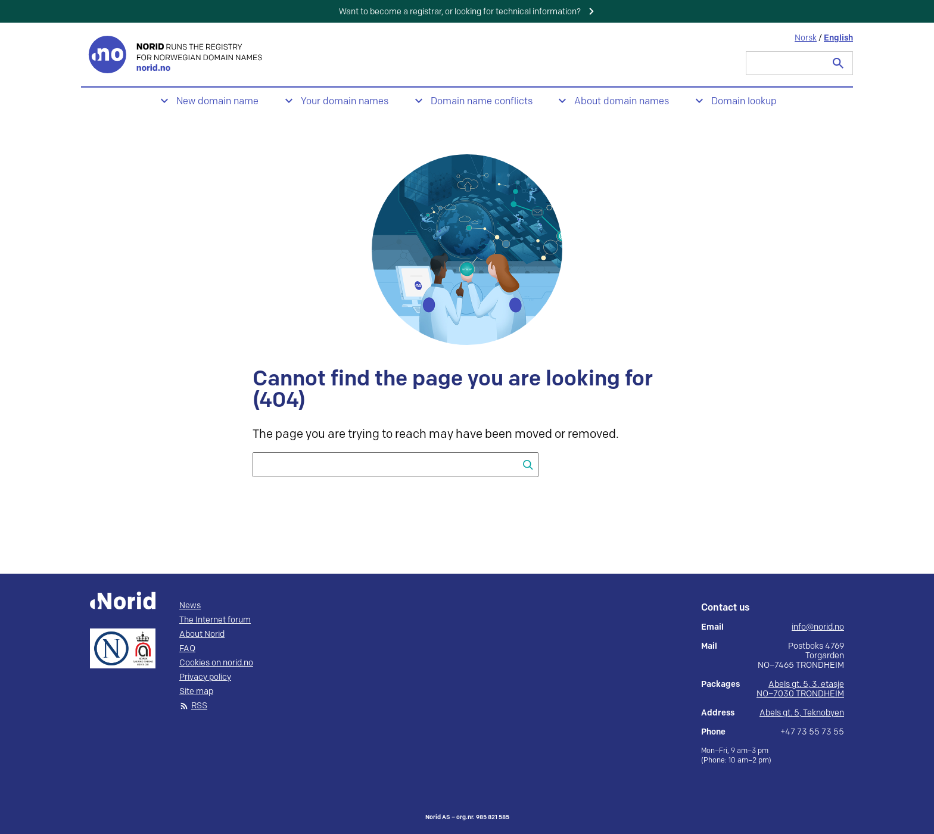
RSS (199, 706)
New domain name (217, 101)
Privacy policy (205, 677)
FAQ (187, 648)
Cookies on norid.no (216, 663)
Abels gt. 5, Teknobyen (801, 713)
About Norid (202, 634)
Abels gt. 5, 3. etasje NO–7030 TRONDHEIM (800, 689)
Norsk (806, 38)
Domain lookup (744, 101)
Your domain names (344, 101)
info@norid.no (818, 627)
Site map (196, 691)
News (190, 606)
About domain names (621, 101)
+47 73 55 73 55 (812, 732)
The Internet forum (215, 620)
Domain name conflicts (482, 101)
